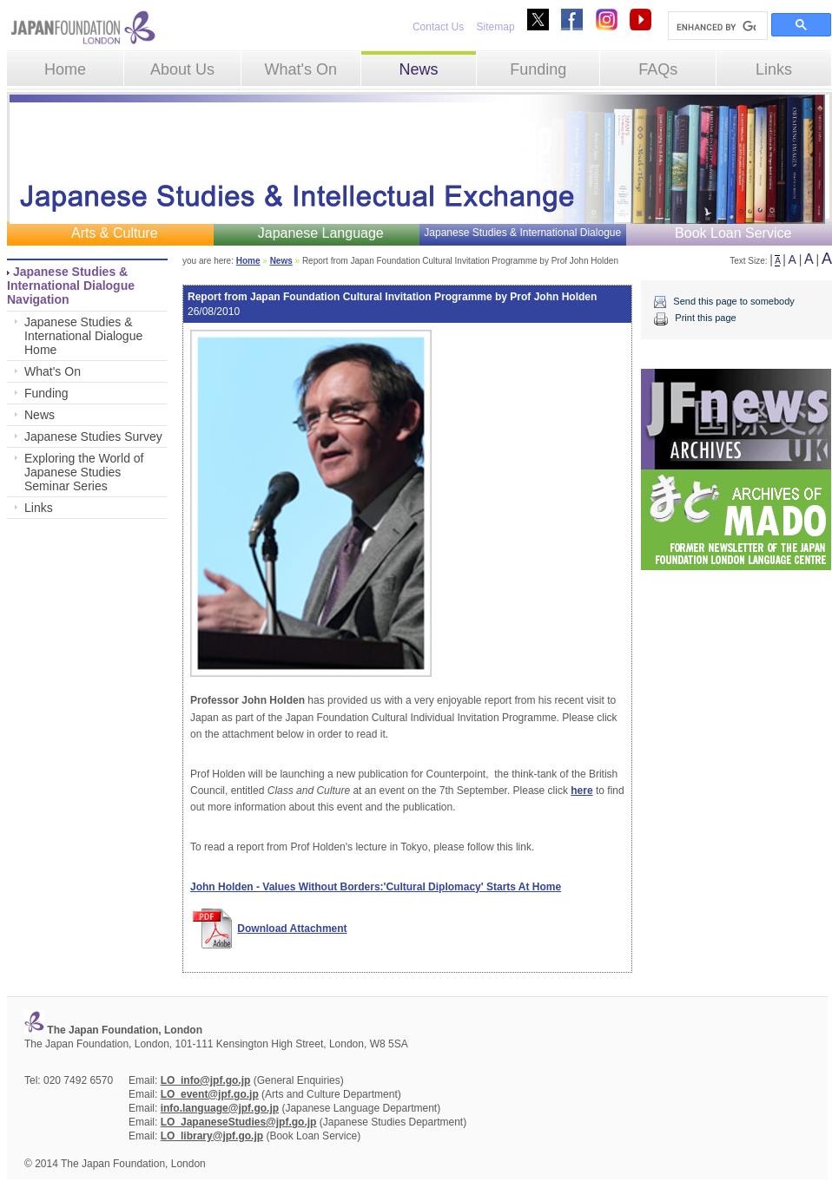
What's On (300, 69)
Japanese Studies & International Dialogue (522, 232)
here (581, 790)
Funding (538, 69)
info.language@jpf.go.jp (220, 1108)
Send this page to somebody (733, 301)
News (418, 69)
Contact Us (438, 27)
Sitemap (496, 27)
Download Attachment (292, 928)
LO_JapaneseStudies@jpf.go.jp (239, 1122)
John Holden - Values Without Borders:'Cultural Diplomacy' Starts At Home (375, 887)
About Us (182, 69)
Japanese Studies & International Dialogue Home (83, 336)
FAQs (657, 69)
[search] (716, 27)
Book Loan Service (733, 233)
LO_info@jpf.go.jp (206, 1080)
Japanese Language (321, 233)
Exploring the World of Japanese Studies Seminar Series (83, 472)
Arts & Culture (114, 233)
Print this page (705, 317)
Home (65, 69)
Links (774, 69)
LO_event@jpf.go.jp (210, 1094)
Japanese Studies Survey (93, 436)
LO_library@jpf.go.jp (212, 1136)
